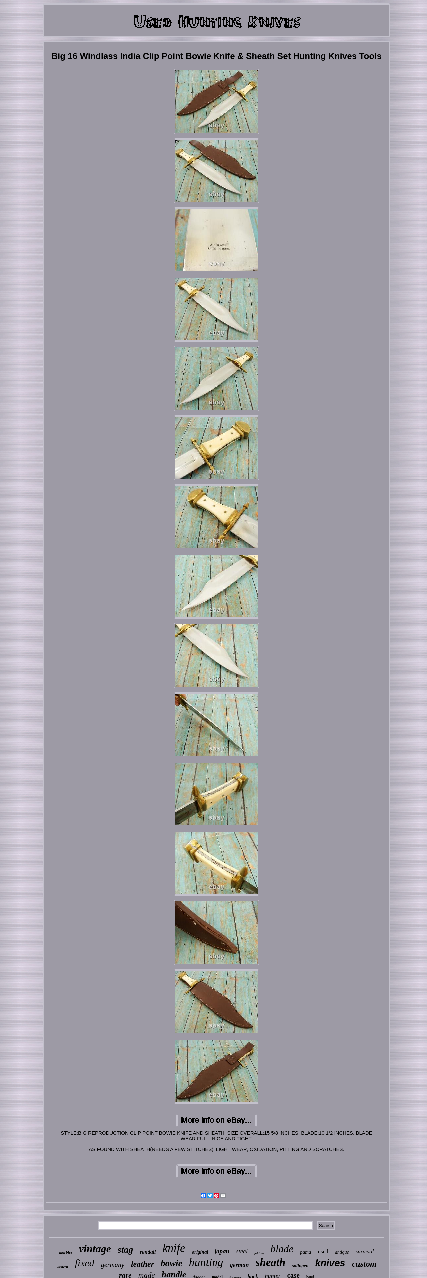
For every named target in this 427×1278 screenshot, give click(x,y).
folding (259, 1253)
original (200, 1252)
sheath (271, 1262)
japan (222, 1251)
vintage (95, 1249)
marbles (65, 1252)
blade (281, 1249)
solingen (300, 1265)
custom (364, 1263)
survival (365, 1251)
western (62, 1267)
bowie (171, 1263)
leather (142, 1264)
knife (174, 1248)
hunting (206, 1262)
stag (125, 1249)
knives (330, 1263)
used (323, 1251)
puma (305, 1252)
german (239, 1265)
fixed (84, 1262)
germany (112, 1264)
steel (242, 1251)
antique (342, 1252)
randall (148, 1252)
